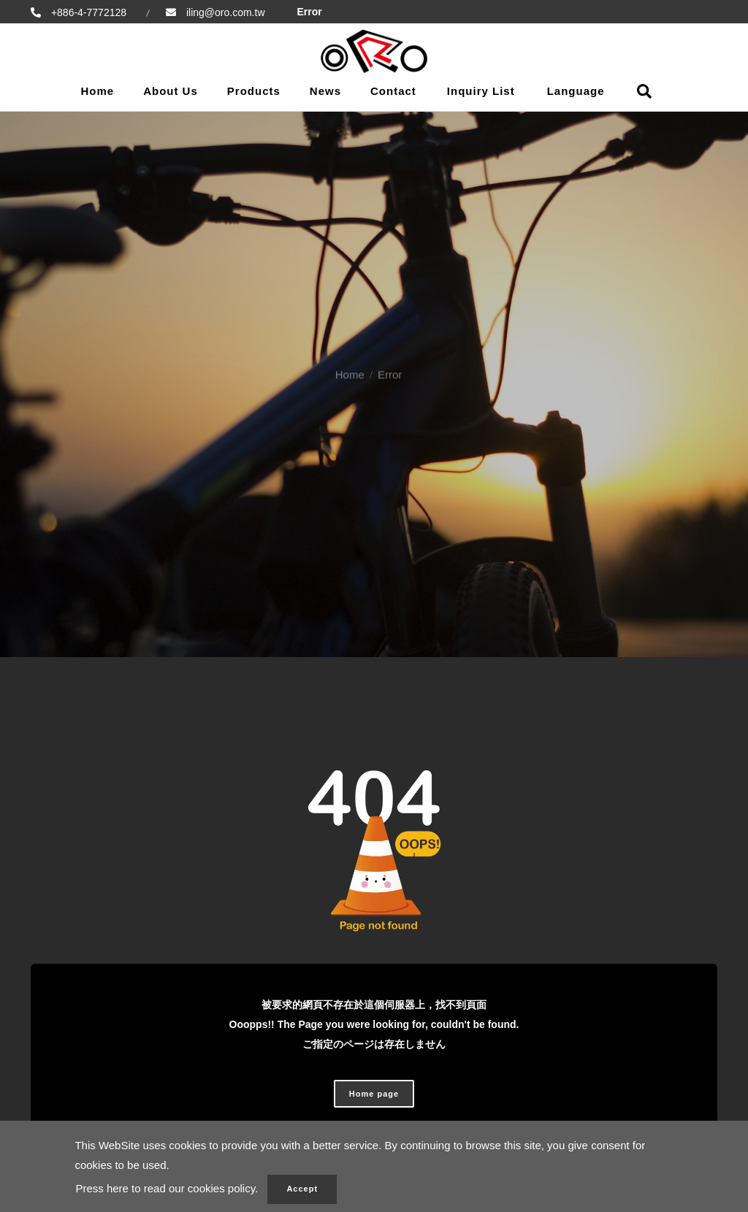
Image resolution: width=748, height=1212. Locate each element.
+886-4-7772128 (87, 12)
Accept (302, 1188)
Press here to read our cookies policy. (166, 1188)
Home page (374, 1093)
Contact (393, 91)
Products (253, 91)
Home (97, 91)
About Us (170, 91)
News (325, 91)
